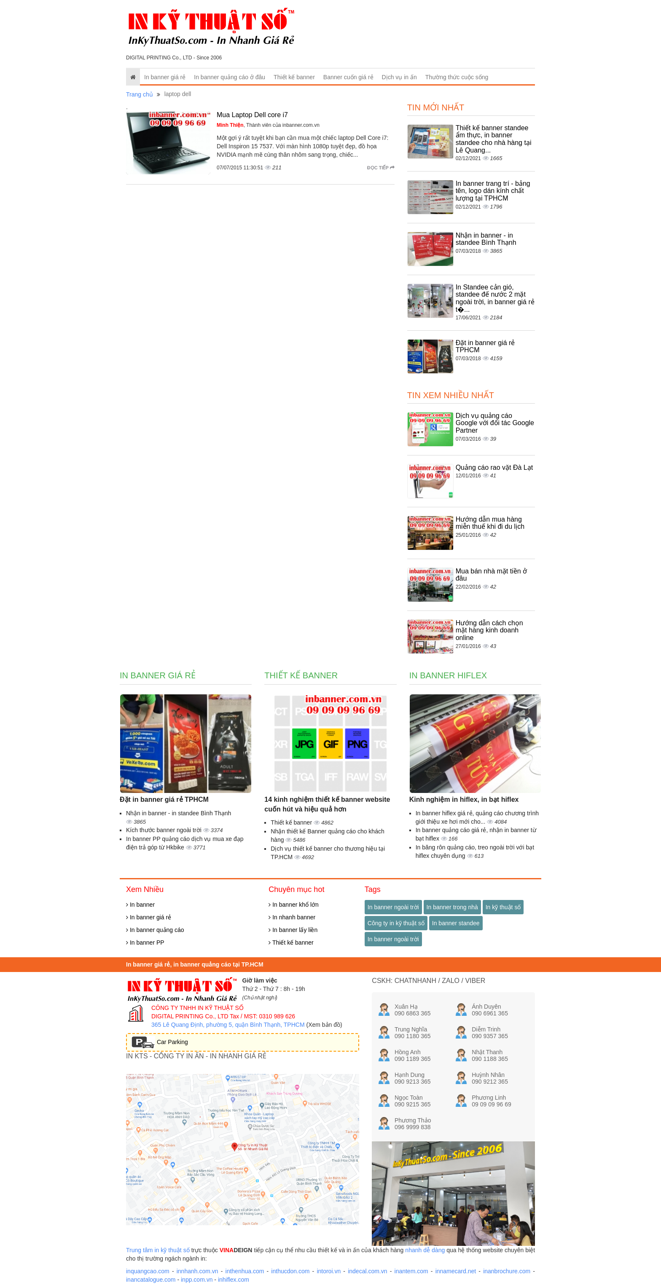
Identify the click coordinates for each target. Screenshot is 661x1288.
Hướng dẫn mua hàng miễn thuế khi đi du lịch (490, 523)
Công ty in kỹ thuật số (396, 923)
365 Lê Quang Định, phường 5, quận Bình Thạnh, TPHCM (228, 1024)
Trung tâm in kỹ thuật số (158, 1250)
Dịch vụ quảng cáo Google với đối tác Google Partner (495, 423)
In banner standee (456, 923)
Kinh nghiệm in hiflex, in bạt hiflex (464, 799)
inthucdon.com (290, 1271)
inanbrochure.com (506, 1271)
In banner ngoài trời (393, 907)
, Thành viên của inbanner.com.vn (268, 125)
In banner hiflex (448, 675)
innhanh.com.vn (197, 1271)
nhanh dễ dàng (425, 1250)
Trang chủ (139, 94)
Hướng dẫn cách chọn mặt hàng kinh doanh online (489, 630)
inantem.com (411, 1271)
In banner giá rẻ (164, 77)
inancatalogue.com (151, 1279)
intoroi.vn (329, 1271)
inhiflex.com (233, 1279)
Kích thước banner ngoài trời (164, 830)
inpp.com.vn (196, 1279)
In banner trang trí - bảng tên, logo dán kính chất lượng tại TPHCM (493, 191)
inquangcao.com (147, 1271)
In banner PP (145, 942)
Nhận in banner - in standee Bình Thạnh (486, 239)
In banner (140, 904)
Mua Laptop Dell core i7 (252, 114)
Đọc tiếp (381, 167)
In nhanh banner (292, 917)
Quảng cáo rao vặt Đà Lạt (494, 467)
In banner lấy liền (293, 930)
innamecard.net (455, 1271)
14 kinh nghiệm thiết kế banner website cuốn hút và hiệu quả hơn (327, 804)
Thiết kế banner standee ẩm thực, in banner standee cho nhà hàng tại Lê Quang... (494, 139)
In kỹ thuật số (503, 907)
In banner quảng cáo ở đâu (229, 77)
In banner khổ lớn (294, 904)
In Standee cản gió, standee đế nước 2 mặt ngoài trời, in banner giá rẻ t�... (495, 298)
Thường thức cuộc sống (457, 77)
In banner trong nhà (452, 907)
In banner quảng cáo (155, 930)
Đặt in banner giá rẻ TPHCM (164, 799)
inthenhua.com (245, 1271)
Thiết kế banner (294, 77)
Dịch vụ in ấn (399, 77)
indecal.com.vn (367, 1271)
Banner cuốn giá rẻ (348, 77)
